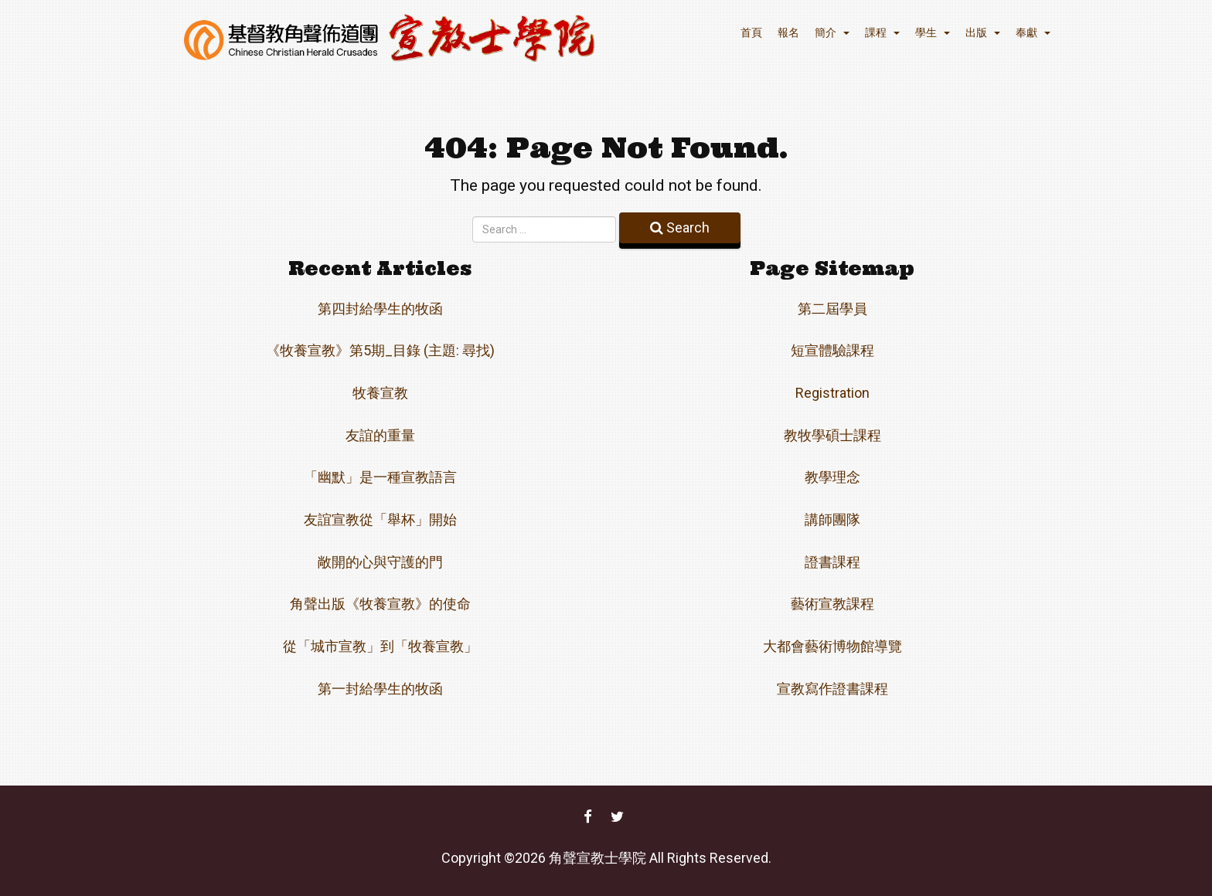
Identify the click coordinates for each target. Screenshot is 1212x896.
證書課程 (832, 562)
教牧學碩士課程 (832, 435)
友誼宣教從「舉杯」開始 (380, 519)
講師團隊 (832, 519)
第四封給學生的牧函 (380, 308)
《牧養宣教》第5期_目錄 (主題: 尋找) (380, 350)
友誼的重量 (380, 435)
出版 (982, 32)
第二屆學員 (832, 308)
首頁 (751, 32)
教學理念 (832, 477)
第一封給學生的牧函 (380, 688)
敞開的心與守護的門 (380, 562)
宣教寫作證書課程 (832, 688)
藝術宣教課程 (832, 604)
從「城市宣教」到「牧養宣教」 (380, 646)
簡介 (832, 32)
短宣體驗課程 (832, 350)
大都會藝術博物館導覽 (832, 646)
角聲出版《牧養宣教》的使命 (380, 604)
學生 (932, 32)
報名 (788, 32)
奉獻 (1033, 32)
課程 (882, 32)
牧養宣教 (380, 393)
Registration (832, 393)
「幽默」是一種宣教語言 (380, 477)
